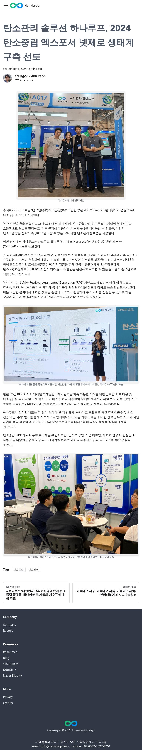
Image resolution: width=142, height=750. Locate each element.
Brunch (9, 670)
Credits (8, 703)
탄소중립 (18, 569)
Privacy (8, 697)
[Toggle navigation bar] (6, 5)
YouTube (10, 664)
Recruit (8, 631)
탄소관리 (33, 569)
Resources (10, 652)
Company (9, 625)
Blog (6, 658)
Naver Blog (12, 675)
